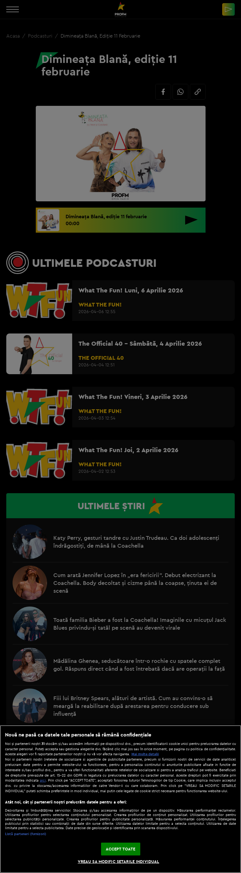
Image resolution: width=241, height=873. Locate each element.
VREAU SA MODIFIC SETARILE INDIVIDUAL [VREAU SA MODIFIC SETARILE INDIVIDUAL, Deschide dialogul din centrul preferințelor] (118, 861)
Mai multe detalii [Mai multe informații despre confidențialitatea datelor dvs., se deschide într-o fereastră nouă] (145, 754)
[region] (120, 799)
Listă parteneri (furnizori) (25, 834)
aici (43, 780)
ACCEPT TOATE (121, 848)
